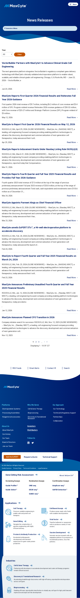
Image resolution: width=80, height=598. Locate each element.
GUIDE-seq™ (34, 494)
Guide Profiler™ (12, 486)
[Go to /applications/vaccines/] (58, 537)
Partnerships (57, 417)
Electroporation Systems (11, 409)
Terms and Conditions (29, 468)
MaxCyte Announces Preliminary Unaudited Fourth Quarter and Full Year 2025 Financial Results (38, 286)
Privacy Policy (17, 468)
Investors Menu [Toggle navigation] (10, 28)
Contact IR (51, 368)
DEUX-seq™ (33, 490)
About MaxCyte (7, 430)
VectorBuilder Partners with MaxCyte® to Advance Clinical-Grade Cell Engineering (37, 65)
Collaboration (58, 421)
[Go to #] (28, 443)
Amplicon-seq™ (58, 486)
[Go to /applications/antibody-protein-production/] (22, 539)
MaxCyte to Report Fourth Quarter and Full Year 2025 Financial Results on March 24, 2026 (39, 258)
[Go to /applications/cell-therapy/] (22, 512)
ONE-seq (32, 486)
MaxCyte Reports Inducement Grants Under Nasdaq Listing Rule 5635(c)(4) (40, 149)
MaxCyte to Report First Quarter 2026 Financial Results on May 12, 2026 (38, 124)
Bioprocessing (33, 413)
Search (67, 368)
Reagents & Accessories (11, 417)
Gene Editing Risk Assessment (20, 475)
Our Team (5, 438)
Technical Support (50, 457)
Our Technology (59, 409)
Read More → (72, 89)
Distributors (32, 430)
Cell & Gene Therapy (35, 409)
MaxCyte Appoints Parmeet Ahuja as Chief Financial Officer (31, 202)
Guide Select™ (11, 490)
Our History (6, 434)
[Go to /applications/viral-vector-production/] (58, 523)
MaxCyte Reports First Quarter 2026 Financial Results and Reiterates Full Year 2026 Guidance (39, 98)
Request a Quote (30, 457)
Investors (31, 426)
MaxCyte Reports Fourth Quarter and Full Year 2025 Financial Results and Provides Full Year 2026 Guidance (39, 176)
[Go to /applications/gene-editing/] (22, 525)
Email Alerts (34, 368)
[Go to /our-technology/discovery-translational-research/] (40, 579)
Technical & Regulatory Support (64, 413)
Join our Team (7, 446)
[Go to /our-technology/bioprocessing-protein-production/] (40, 590)
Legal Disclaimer (43, 468)
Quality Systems (6, 468)
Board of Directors (8, 442)
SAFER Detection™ (59, 490)
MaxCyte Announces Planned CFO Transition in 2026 (28, 317)
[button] (73, 4)
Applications (11, 503)
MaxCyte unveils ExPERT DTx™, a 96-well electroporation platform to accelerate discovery (36, 229)
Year (4, 50)
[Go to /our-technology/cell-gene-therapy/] (40, 568)
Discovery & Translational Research (37, 418)
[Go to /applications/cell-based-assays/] (58, 511)
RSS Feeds (16, 368)
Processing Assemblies (11, 413)
